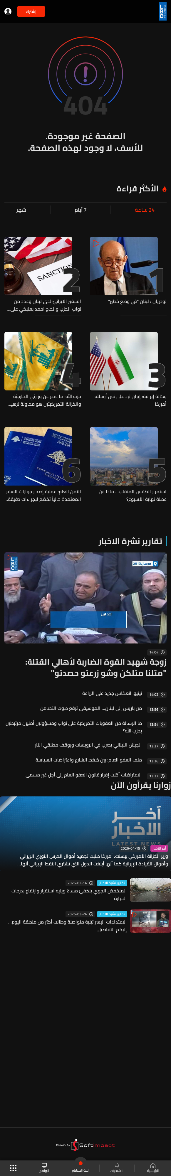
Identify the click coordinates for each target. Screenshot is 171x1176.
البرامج (44, 1168)
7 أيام (81, 210)
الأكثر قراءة (137, 188)
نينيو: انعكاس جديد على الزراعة (112, 693)
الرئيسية (153, 1168)
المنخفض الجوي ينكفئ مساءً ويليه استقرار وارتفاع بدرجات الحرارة (69, 894)
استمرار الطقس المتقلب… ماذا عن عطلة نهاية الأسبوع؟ (133, 495)
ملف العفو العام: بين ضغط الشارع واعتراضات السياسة (89, 760)
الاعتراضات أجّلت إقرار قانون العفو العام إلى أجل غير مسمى (84, 775)
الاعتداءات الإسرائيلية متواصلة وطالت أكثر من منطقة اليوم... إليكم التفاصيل (67, 925)
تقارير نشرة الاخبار (130, 541)
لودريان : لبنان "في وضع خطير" (137, 301)
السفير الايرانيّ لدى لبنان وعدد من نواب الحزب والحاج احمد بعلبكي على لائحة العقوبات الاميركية (45, 305)
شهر (21, 210)
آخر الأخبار (159, 848)
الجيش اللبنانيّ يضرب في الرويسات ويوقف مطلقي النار (88, 745)
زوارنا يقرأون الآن (141, 785)
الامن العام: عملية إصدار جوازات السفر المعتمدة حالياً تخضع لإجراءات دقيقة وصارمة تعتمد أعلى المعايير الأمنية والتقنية (43, 495)
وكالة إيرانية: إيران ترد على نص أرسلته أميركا (131, 400)
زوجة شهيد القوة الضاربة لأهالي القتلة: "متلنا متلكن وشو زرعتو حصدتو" (96, 667)
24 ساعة (145, 210)
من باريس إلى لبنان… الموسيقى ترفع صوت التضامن (91, 708)
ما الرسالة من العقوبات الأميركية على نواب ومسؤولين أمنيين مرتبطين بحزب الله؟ (74, 726)
